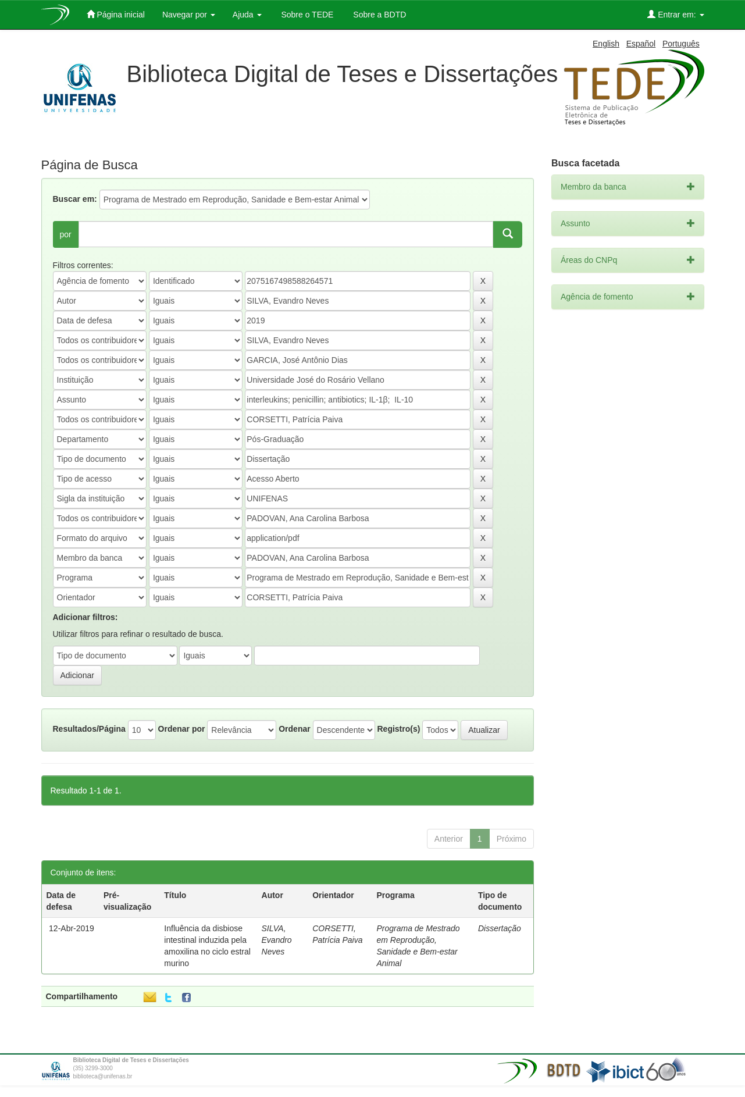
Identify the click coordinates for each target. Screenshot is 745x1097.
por (66, 234)
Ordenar (294, 728)
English (606, 43)
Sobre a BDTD (378, 14)
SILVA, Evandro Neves (277, 940)
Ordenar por (181, 728)
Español (641, 43)
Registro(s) (398, 728)
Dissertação (499, 928)
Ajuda (247, 14)
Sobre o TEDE (306, 14)
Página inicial (116, 14)
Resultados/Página (89, 728)
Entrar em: (675, 14)
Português (681, 43)
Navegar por (188, 14)
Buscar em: (75, 199)
